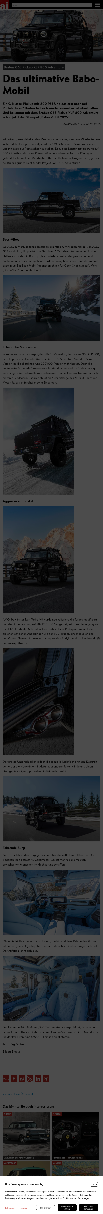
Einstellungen (45, 1207)
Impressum (22, 1208)
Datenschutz (10, 1208)
